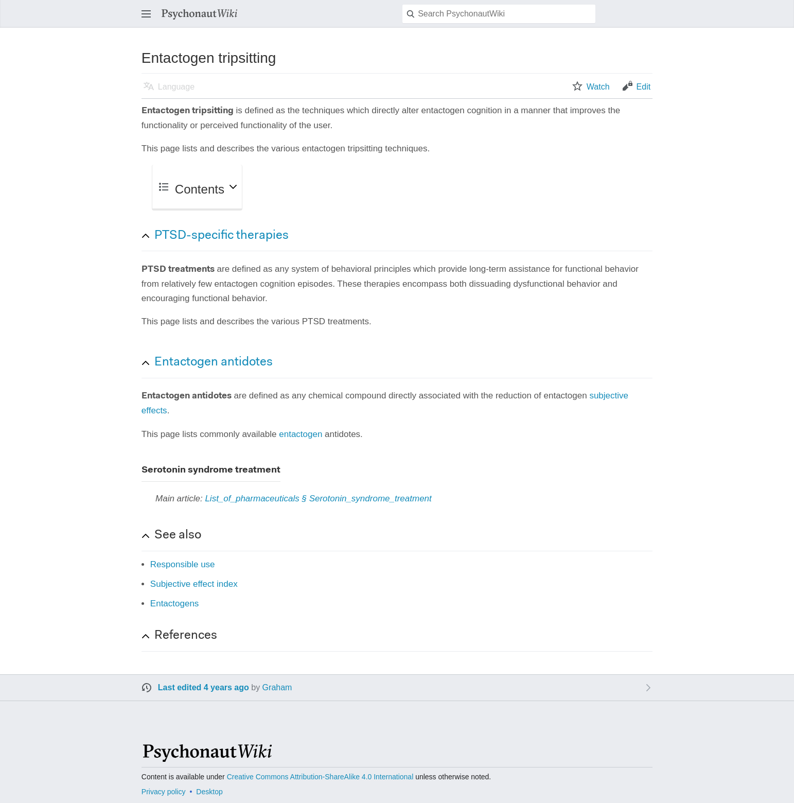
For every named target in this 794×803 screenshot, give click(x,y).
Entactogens (174, 603)
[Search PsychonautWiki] (498, 14)
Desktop (209, 792)
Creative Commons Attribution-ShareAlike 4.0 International (320, 777)
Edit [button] (644, 86)
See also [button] (177, 535)
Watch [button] (598, 86)
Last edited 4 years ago (203, 687)
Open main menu (149, 18)
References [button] (185, 636)
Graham (277, 687)
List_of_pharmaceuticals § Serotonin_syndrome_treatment (318, 498)
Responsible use (182, 564)
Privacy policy (164, 792)
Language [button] (176, 86)
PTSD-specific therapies (221, 236)
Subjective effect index (194, 584)
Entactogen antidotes (213, 362)
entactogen (300, 434)
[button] (403, 236)
